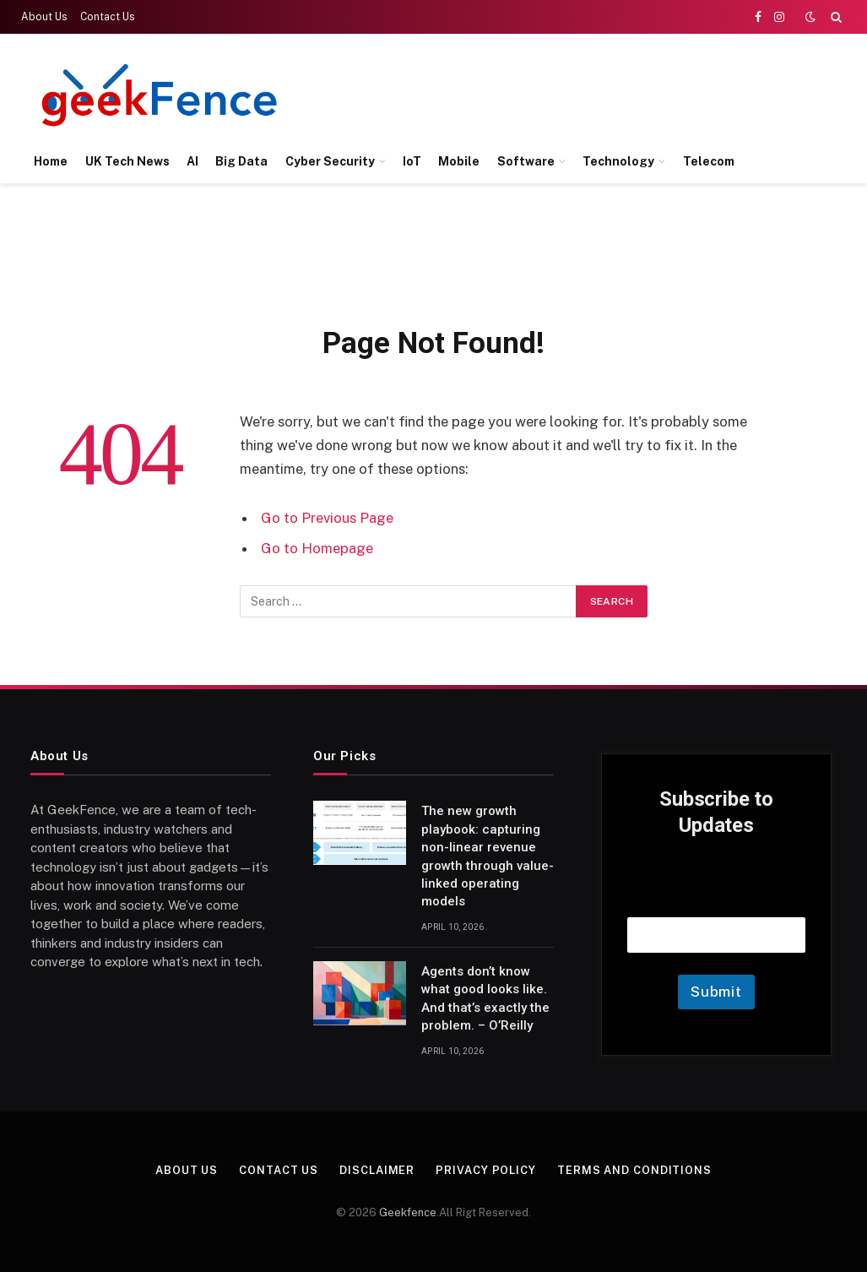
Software (526, 161)
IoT (412, 161)
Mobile (459, 161)
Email (716, 896)
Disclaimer (377, 1170)
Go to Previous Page (327, 517)
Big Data (241, 161)
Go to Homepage (317, 548)
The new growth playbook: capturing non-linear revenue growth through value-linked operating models (487, 856)
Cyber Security (330, 161)
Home (51, 161)
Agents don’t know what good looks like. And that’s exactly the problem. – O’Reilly (485, 998)
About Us (44, 17)
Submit (716, 991)
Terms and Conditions (634, 1170)
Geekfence (407, 1212)
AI (192, 161)
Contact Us (107, 17)
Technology (618, 161)
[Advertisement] (534, 93)
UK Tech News (127, 161)
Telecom (708, 161)
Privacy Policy (486, 1170)
